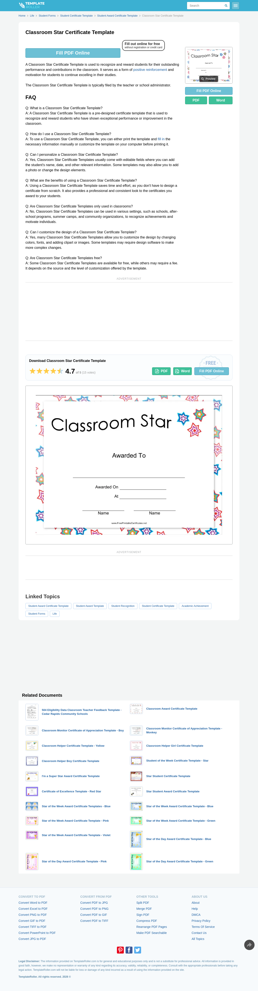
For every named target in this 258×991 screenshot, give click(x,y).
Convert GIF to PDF (32, 920)
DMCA (196, 914)
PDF (196, 100)
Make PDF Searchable (151, 933)
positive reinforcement (150, 70)
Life (55, 613)
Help (195, 908)
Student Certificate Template (158, 606)
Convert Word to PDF (33, 902)
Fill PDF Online (73, 53)
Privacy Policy (201, 920)
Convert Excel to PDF (33, 908)
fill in (161, 139)
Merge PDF (144, 908)
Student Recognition (123, 606)
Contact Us (199, 933)
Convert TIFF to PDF (33, 927)
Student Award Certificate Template (48, 606)
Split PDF (142, 902)
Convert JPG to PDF (32, 939)
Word (220, 100)
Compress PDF (146, 920)
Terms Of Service (203, 927)
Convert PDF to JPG (94, 902)
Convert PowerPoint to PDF (37, 933)
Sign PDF (142, 914)
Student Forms (36, 613)
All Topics (198, 939)
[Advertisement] (129, 311)
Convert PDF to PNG (94, 908)
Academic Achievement (195, 606)
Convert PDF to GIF (93, 914)
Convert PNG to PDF (33, 914)
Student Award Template (90, 606)
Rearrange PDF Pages (151, 927)
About (196, 902)
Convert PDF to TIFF (94, 920)
